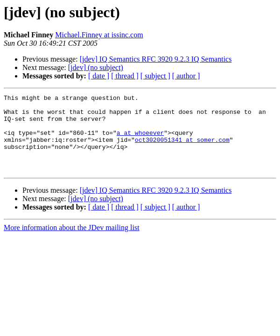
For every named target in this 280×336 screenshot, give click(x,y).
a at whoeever (140, 141)
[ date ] (98, 76)
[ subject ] (155, 76)
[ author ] (186, 76)
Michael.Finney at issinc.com (99, 35)
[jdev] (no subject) (95, 67)
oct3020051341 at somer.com (182, 149)
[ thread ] (125, 76)
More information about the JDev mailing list (72, 243)
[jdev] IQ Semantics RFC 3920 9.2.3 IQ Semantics (156, 59)
